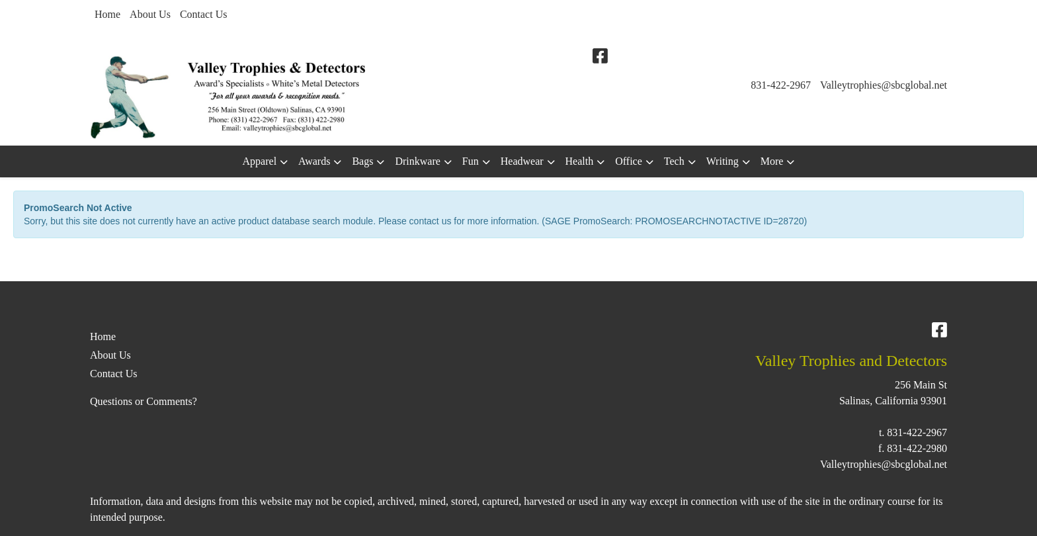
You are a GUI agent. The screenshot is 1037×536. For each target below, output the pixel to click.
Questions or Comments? (143, 401)
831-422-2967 (781, 85)
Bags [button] (362, 161)
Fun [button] (470, 161)
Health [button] (579, 161)
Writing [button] (722, 161)
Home (107, 14)
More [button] (772, 161)
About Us (150, 14)
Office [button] (628, 161)
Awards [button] (314, 161)
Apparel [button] (260, 161)
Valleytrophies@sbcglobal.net (883, 85)
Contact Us (204, 14)
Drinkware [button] (417, 161)
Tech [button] (674, 161)
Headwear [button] (522, 161)
